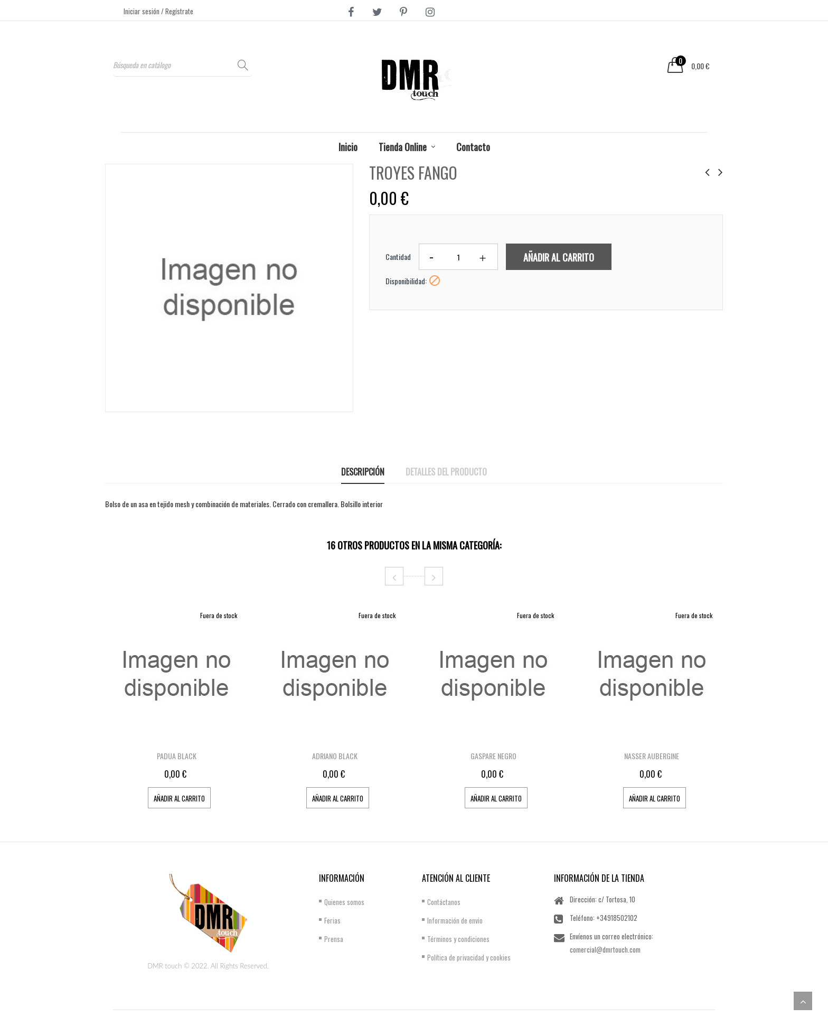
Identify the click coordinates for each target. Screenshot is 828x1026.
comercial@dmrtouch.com (605, 949)
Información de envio (455, 920)
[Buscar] (182, 65)
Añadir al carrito (558, 257)
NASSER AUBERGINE (651, 755)
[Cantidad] (458, 257)
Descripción (362, 471)
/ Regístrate (177, 11)
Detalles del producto (446, 471)
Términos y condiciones (458, 939)
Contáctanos (443, 902)
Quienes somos (344, 902)
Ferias (332, 920)
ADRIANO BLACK (334, 755)
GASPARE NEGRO (493, 755)
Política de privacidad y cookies (469, 957)
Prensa (333, 939)
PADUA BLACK (176, 755)
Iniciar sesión (142, 11)
